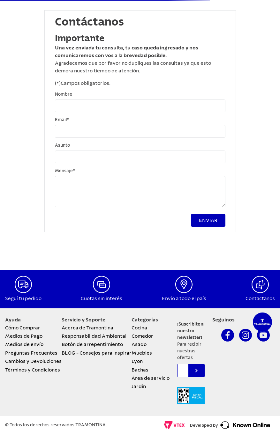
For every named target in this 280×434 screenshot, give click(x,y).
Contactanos (260, 298)
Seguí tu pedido (23, 298)
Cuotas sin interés (101, 298)
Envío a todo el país (184, 298)
